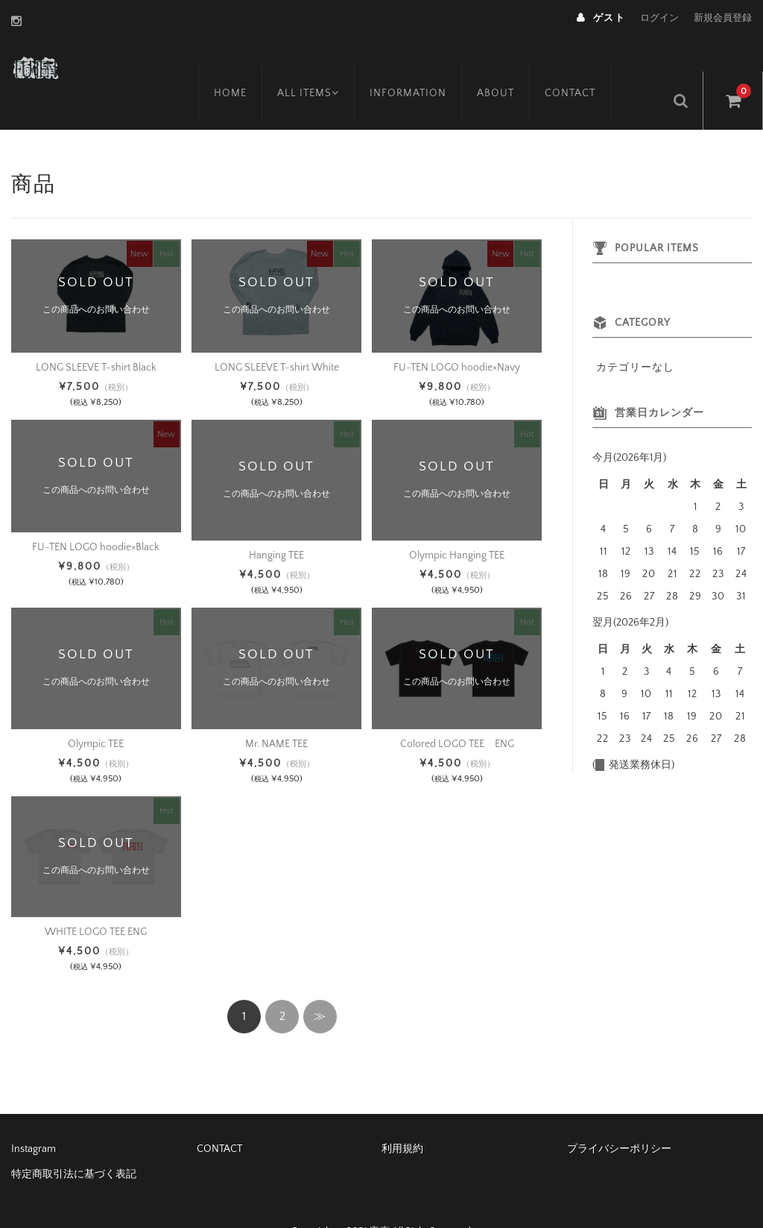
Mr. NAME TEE (276, 709)
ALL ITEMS (327, 65)
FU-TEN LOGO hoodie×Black (95, 513)
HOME (246, 65)
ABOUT (517, 65)
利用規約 (402, 1115)
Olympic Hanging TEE (456, 521)
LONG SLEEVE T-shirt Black (96, 333)
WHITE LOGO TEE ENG (96, 898)
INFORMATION (429, 65)
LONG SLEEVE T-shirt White (277, 333)
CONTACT (591, 65)
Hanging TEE (276, 521)
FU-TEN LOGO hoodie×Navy (456, 333)
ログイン (659, 18)
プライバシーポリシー (619, 1115)
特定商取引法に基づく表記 (73, 1140)
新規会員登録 (723, 18)
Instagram (33, 1115)
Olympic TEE (96, 709)
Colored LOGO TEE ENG (457, 709)
